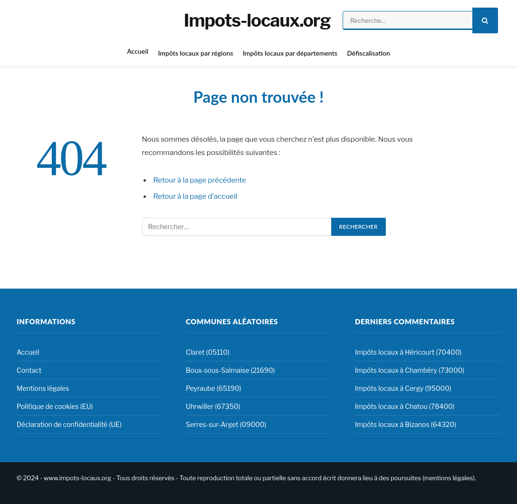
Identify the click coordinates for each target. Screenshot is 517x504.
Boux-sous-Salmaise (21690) (230, 370)
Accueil (137, 51)
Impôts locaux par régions (195, 53)
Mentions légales (43, 388)
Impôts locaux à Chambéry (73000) (409, 370)
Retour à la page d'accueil (195, 196)
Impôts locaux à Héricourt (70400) (408, 352)
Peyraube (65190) (213, 388)
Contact (29, 370)
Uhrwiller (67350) (213, 406)
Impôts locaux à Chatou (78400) (405, 406)
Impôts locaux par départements (290, 53)
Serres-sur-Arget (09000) (226, 424)
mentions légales (448, 478)
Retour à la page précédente (200, 180)
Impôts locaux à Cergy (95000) (403, 388)
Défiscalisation (368, 53)
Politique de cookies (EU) (55, 406)
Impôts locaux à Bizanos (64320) (405, 424)
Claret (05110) (208, 352)
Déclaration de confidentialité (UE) (69, 424)
